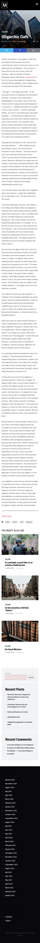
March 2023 (9, 888)
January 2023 (9, 895)
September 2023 (11, 865)
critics (7, 522)
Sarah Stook (10, 652)
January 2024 (10, 849)
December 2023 (11, 853)
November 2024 (11, 811)
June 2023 (8, 876)
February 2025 (10, 803)
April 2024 (9, 838)
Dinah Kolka (10, 568)
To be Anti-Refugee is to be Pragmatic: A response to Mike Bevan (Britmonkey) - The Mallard (21, 748)
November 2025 (11, 784)
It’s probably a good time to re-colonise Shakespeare (19, 563)
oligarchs (29, 522)
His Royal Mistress (13, 649)
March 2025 (9, 799)
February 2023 (10, 892)
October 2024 (10, 814)
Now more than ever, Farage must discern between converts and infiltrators (18, 697)
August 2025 (9, 787)
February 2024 (10, 845)
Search (7, 673)
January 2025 (9, 807)
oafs (21, 522)
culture (15, 522)
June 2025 (8, 795)
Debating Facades (13, 717)
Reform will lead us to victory (17, 712)
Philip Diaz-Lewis (10, 41)
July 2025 (8, 791)
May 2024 (8, 834)
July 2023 (8, 872)
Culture (5, 32)
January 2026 (10, 780)
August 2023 (9, 868)
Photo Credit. (7, 516)
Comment (8, 917)
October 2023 (10, 861)
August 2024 (9, 822)
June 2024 (8, 830)
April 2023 (9, 884)
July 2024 (8, 826)
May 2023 (8, 880)
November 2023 (11, 857)
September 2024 (11, 818)
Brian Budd (10, 613)
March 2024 (9, 841)
